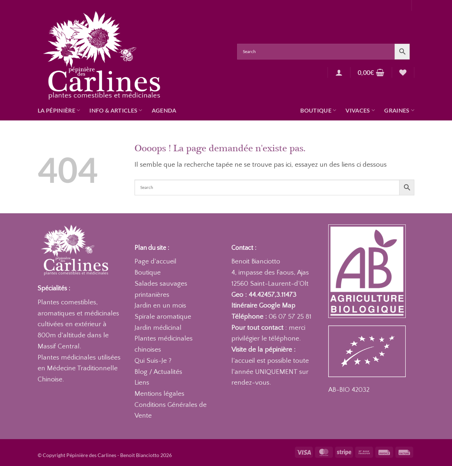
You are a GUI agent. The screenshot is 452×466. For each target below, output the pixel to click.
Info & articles (115, 110)
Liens (142, 382)
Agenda (164, 110)
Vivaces (360, 110)
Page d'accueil (155, 261)
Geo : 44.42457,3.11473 (263, 295)
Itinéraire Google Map (263, 305)
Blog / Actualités (158, 372)
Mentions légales (159, 394)
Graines (399, 110)
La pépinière (59, 110)
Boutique (318, 110)
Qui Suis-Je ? (153, 361)
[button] (339, 72)
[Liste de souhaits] (402, 72)
